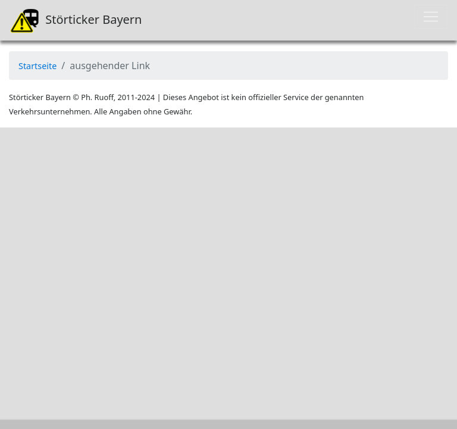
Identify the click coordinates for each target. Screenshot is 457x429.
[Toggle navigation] (430, 17)
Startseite (37, 66)
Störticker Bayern (76, 20)
